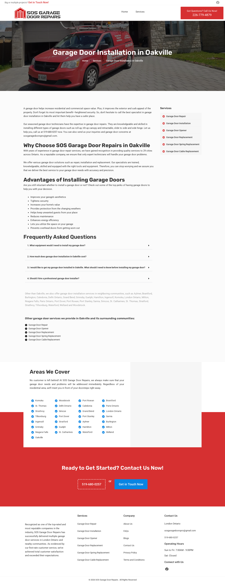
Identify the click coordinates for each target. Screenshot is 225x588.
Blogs (126, 542)
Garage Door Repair (86, 528)
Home (124, 11)
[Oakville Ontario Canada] (166, 409)
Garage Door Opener (87, 542)
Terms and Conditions (134, 564)
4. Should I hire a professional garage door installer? (54, 280)
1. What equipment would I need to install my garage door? (58, 245)
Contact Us (128, 549)
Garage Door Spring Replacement (93, 557)
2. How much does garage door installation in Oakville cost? (58, 256)
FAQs (126, 535)
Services (140, 11)
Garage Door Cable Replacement (93, 564)
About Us (127, 528)
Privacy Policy (130, 557)
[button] (88, 245)
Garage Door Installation (89, 535)
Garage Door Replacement (90, 549)
